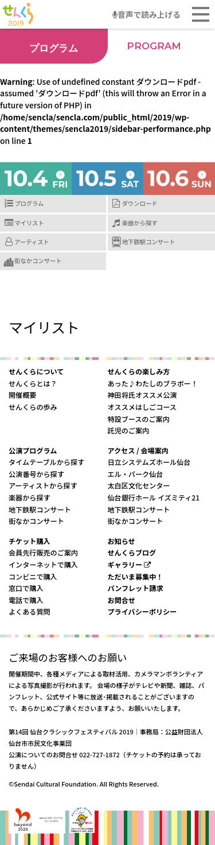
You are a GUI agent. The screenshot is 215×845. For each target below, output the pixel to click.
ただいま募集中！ (135, 576)
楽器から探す (140, 222)
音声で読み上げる (146, 14)
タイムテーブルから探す (46, 462)
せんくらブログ (132, 552)
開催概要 (22, 395)
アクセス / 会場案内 (138, 450)
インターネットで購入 (43, 564)
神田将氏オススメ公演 (142, 395)
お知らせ (121, 541)
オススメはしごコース (142, 407)
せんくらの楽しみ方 (139, 371)
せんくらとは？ (33, 383)
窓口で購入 (26, 588)
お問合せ (121, 600)
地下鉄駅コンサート (148, 241)
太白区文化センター (139, 485)
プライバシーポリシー (142, 611)
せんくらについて (36, 371)
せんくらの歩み (33, 407)
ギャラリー (129, 564)
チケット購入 (29, 541)
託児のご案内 (129, 430)
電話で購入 (26, 600)
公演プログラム (33, 450)
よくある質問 (29, 611)
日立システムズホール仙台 (149, 462)
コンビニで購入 (33, 576)
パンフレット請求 (135, 588)
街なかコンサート (38, 260)
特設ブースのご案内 (139, 419)
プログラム (29, 203)
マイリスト (29, 222)
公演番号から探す (36, 474)
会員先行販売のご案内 (43, 552)
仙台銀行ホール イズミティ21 (154, 497)
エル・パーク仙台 (135, 474)
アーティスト (31, 241)
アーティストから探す (43, 485)
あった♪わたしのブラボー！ (153, 383)
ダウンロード (140, 203)
